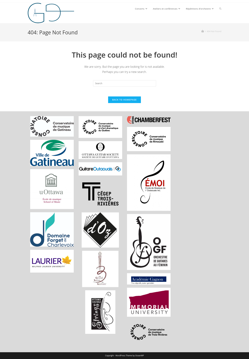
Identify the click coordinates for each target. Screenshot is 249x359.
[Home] (203, 31)
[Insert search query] (124, 83)
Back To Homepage (124, 99)
